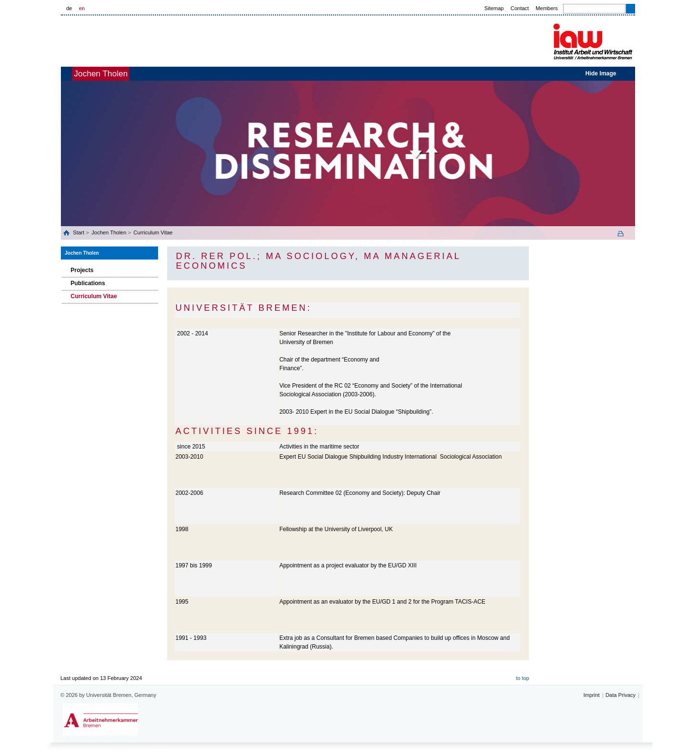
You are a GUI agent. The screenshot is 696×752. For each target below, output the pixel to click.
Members (547, 8)
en (82, 8)
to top (522, 678)
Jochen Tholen (117, 73)
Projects (82, 270)
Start (79, 232)
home (72, 74)
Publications (88, 283)
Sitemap (494, 8)
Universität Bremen (134, 39)
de (69, 8)
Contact (519, 8)
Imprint (591, 695)
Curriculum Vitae (153, 232)
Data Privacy (621, 695)
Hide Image (600, 73)
